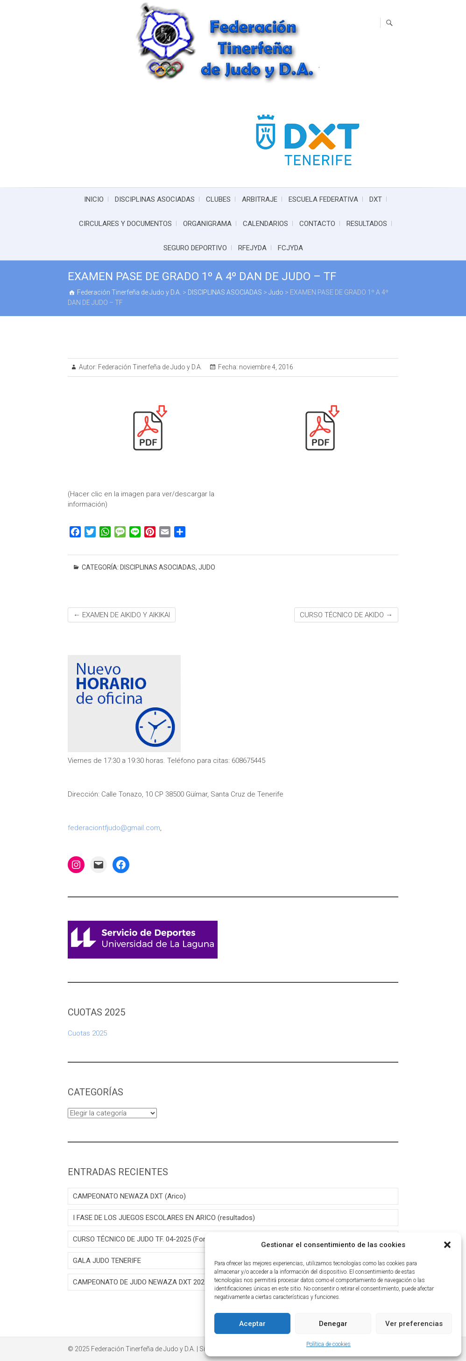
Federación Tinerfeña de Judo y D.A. (149, 367)
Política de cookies (328, 1344)
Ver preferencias (414, 1323)
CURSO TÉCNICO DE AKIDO (346, 615)
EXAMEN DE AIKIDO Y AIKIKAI (121, 615)
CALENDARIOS (265, 223)
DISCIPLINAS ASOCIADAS (155, 199)
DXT (375, 199)
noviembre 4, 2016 (265, 367)
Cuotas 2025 (87, 1033)
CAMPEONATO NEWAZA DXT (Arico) (129, 1196)
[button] (447, 1244)
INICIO (94, 199)
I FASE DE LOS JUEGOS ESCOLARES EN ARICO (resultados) (164, 1217)
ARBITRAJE (259, 199)
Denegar (333, 1323)
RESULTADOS (366, 223)
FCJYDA (290, 248)
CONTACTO (317, 223)
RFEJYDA (252, 248)
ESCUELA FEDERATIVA (323, 199)
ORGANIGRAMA (207, 223)
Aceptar (252, 1323)
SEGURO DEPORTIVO (195, 248)
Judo (206, 567)
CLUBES (218, 199)
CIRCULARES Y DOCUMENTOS (125, 223)
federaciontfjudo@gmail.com (114, 828)
